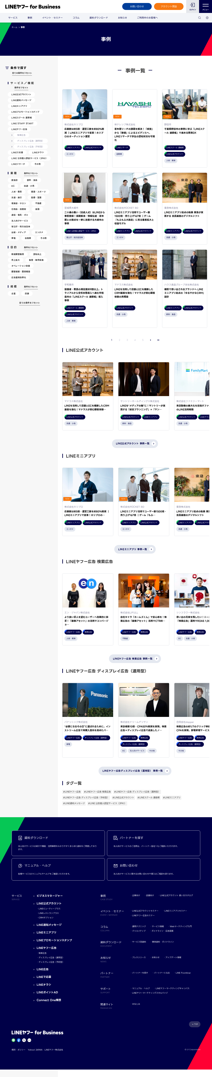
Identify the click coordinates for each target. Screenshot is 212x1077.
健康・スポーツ (38, 191)
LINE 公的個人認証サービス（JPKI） (29, 158)
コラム (76, 18)
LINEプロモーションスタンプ (25, 111)
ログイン (192, 9)
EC (13, 186)
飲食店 (14, 180)
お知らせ (122, 18)
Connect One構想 (49, 1000)
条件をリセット (21, 87)
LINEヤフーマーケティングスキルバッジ (150, 992)
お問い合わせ (137, 6)
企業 (13, 293)
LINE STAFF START (22, 123)
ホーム (14, 27)
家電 (13, 238)
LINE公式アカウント (21, 94)
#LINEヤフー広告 (72, 791)
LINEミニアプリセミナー (175, 910)
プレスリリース (139, 957)
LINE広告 (43, 969)
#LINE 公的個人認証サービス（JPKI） (107, 803)
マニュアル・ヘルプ (141, 988)
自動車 (28, 238)
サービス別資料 (139, 941)
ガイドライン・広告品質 (162, 930)
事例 (29, 18)
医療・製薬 (36, 197)
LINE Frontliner (183, 972)
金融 (37, 209)
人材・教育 (16, 191)
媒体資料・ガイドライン (163, 941)
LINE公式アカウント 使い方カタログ (176, 895)
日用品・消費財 (18, 209)
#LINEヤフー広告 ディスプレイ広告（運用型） (137, 791)
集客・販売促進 (36, 260)
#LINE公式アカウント (123, 797)
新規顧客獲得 (17, 254)
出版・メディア (18, 232)
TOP (196, 1024)
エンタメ (39, 232)
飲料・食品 (32, 180)
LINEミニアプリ (19, 106)
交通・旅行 (16, 197)
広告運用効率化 (18, 277)
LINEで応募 (17, 152)
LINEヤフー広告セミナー (143, 915)
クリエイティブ (139, 930)
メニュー (205, 6)
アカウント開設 (169, 6)
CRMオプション (46, 917)
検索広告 (21, 135)
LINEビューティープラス (49, 908)
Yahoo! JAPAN (35, 1049)
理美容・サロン (18, 203)
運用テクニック (139, 926)
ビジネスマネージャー (50, 896)
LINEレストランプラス (49, 913)
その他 (37, 164)
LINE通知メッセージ (21, 100)
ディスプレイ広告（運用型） (30, 140)
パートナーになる (162, 972)
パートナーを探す (140, 972)
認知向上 (37, 254)
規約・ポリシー (19, 1049)
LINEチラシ (38, 152)
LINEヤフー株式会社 (54, 1049)
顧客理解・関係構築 (20, 271)
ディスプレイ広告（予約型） (30, 146)
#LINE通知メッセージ (74, 803)
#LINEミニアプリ (172, 797)
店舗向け (150, 895)
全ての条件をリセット (22, 73)
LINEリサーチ (18, 164)
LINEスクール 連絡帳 (21, 117)
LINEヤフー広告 (19, 129)
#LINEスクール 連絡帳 (148, 797)
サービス (13, 18)
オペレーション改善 (20, 265)
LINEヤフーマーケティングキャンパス (172, 988)
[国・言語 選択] (207, 18)
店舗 (27, 293)
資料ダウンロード (98, 18)
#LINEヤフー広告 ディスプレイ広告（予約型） (86, 797)
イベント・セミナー (52, 18)
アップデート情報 (173, 957)
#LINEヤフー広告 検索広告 (97, 791)
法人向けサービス (19, 220)
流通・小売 (29, 186)
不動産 (38, 203)
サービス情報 (158, 926)
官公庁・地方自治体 (20, 226)
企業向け (136, 895)
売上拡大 (15, 260)
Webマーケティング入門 (181, 926)
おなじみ (136, 1004)
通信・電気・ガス (19, 215)
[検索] (199, 18)
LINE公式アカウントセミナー (145, 910)
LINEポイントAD (47, 992)
